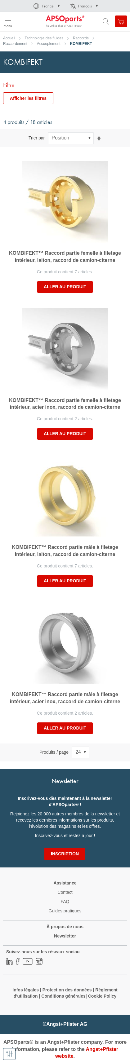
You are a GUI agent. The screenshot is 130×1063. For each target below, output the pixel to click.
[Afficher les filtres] (9, 1054)
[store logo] (35, 21)
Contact (64, 892)
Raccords (81, 38)
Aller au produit (65, 286)
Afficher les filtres (28, 98)
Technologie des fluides (44, 38)
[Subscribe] (64, 854)
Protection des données (67, 989)
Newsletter (65, 935)
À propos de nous (65, 926)
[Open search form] (106, 21)
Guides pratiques (65, 910)
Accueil (9, 38)
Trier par (37, 137)
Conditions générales (63, 996)
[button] (46, 6)
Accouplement (49, 44)
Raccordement (15, 44)
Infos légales (25, 989)
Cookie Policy (102, 996)
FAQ (65, 901)
